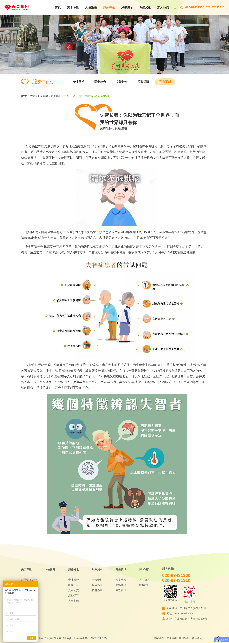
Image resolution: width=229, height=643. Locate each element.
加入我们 (163, 7)
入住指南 (91, 7)
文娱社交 (122, 81)
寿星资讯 (145, 7)
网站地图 (158, 638)
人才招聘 (144, 579)
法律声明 (171, 638)
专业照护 (78, 81)
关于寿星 (73, 7)
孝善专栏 (97, 579)
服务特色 (109, 7)
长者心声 (97, 590)
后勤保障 (143, 81)
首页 (58, 7)
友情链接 (184, 638)
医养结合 (100, 81)
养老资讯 (121, 590)
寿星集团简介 (29, 579)
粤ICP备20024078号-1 (97, 638)
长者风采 (97, 585)
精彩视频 (121, 585)
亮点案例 (165, 81)
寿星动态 (121, 579)
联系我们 (144, 585)
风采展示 (127, 7)
